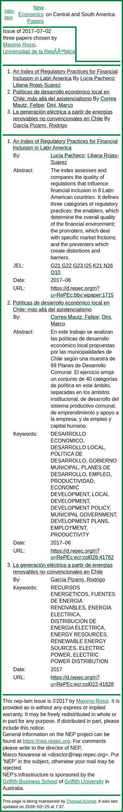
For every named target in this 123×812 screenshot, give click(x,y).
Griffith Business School (30, 781)
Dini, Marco (60, 105)
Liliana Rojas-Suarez (37, 85)
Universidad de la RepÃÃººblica (39, 51)
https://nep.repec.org (46, 741)
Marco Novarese (21, 754)
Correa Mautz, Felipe (75, 317)
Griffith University (84, 781)
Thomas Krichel (81, 801)
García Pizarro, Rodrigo (40, 125)
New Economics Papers (31, 14)
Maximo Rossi (19, 44)
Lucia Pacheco (97, 78)
